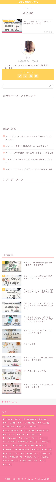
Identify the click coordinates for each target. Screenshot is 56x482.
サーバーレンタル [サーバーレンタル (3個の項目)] (10, 442)
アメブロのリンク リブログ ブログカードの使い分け (29, 169)
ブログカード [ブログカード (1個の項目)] (42, 446)
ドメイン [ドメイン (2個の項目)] (7, 446)
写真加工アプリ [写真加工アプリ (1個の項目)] (32, 453)
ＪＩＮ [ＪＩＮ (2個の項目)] (15, 461)
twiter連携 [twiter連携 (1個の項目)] (8, 419)
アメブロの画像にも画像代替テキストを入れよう (27, 146)
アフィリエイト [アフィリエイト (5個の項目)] (23, 427)
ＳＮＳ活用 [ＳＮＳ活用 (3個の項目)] (8, 464)
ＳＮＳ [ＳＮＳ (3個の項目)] (43, 461)
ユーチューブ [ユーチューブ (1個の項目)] (9, 449)
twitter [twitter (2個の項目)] (18, 419)
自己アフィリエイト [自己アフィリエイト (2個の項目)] (33, 457)
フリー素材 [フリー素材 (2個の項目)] (30, 446)
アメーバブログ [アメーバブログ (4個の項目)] (43, 430)
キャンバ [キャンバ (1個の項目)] (21, 434)
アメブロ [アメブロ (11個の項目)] (34, 427)
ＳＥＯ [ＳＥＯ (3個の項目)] (24, 461)
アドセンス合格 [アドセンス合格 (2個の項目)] (44, 423)
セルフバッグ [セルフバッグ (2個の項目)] (24, 442)
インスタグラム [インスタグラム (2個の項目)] (9, 434)
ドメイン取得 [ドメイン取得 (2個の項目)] (18, 446)
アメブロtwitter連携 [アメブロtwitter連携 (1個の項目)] (11, 430)
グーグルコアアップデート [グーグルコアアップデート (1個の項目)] (29, 438)
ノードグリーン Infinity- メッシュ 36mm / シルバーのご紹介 (30, 138)
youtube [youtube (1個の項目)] (43, 419)
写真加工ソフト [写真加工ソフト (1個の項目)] (46, 453)
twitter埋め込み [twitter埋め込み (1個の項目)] (31, 419)
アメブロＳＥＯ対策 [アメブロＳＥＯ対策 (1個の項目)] (28, 430)
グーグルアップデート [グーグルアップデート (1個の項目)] (34, 434)
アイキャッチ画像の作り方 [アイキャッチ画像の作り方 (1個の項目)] (27, 423)
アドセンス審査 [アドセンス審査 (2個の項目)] (9, 427)
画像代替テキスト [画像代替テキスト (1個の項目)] (17, 457)
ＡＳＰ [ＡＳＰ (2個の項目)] (7, 461)
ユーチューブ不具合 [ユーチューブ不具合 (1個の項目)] (23, 449)
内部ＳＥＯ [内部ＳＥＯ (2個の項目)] (20, 453)
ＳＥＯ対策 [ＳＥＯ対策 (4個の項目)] (33, 461)
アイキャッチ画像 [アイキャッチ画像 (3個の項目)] (10, 423)
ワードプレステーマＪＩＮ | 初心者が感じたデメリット (29, 161)
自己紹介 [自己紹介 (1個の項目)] (46, 457)
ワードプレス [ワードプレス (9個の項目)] (47, 449)
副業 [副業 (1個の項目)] (6, 457)
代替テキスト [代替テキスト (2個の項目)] (9, 453)
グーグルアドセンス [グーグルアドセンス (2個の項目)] (10, 438)
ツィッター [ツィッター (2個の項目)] (35, 442)
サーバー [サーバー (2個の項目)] (44, 438)
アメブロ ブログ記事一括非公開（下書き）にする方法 (29, 152)
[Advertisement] (28, 218)
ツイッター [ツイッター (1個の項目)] (46, 442)
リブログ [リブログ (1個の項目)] (36, 449)
